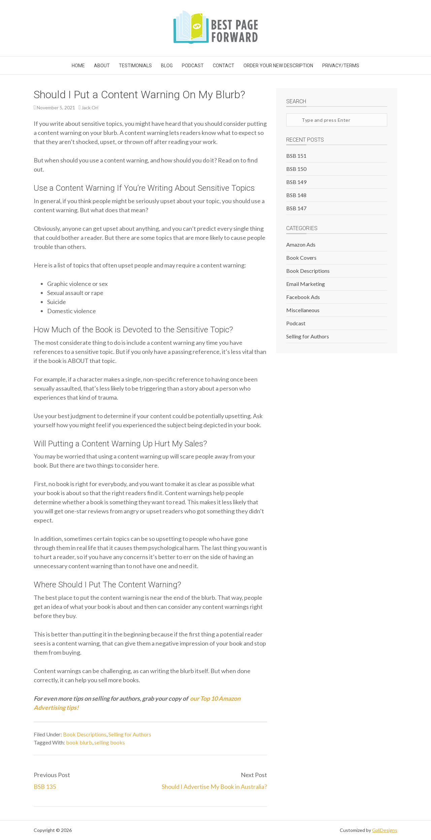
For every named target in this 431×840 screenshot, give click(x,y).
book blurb (79, 742)
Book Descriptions (84, 734)
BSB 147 (296, 208)
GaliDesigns (384, 830)
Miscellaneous (303, 310)
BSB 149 (296, 182)
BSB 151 (296, 155)
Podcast (295, 323)
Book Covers (301, 257)
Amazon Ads (301, 244)
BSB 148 (296, 195)
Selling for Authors (129, 734)
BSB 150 (296, 169)
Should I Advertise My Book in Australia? (214, 786)
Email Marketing (305, 284)
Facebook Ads (303, 297)
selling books (109, 742)
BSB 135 (45, 786)
